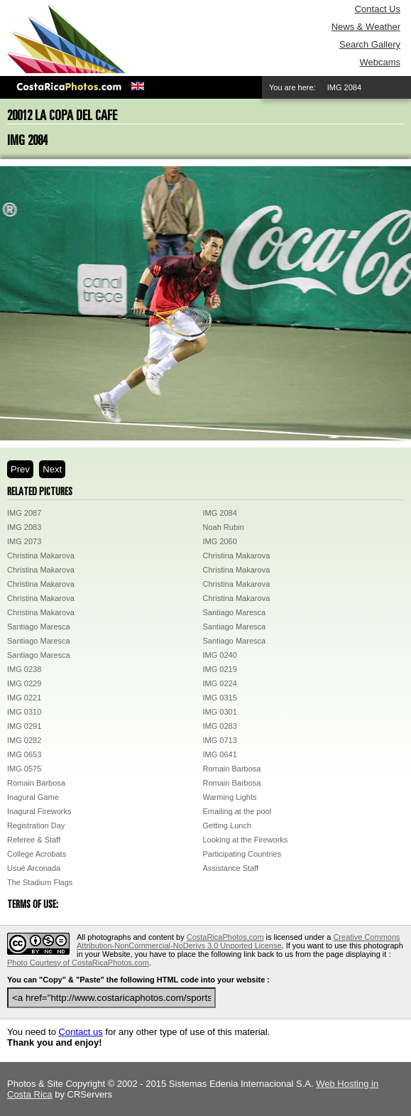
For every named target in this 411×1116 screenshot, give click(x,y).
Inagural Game (33, 797)
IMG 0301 (220, 712)
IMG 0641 (220, 754)
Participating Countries (242, 854)
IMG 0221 (24, 697)
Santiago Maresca (234, 612)
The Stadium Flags (39, 882)
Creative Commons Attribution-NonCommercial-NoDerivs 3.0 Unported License (238, 941)
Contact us (81, 1031)
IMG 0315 (220, 697)
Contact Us (377, 9)
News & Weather (365, 26)
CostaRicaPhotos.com (225, 937)
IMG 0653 (24, 754)
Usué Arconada (33, 868)
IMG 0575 (24, 768)
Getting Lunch (227, 825)
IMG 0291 (24, 726)
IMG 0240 (220, 655)
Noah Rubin (223, 527)
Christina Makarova (41, 555)
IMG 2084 (220, 513)
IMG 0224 (220, 683)
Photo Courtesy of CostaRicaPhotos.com (78, 962)
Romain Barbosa (232, 768)
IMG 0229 (24, 683)
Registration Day (36, 825)
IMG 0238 (24, 669)
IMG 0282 (24, 740)
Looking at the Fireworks (245, 839)
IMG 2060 (220, 541)
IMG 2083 (24, 527)
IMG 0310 (24, 712)
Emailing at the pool (237, 811)
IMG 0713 (220, 740)
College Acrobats (36, 854)
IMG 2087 (24, 513)
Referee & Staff (33, 839)
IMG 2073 (24, 541)
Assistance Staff (231, 868)
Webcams (379, 62)
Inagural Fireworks (39, 811)
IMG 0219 (220, 669)
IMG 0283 (220, 726)
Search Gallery (369, 44)
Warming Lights (230, 797)
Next (52, 469)
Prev (20, 469)
